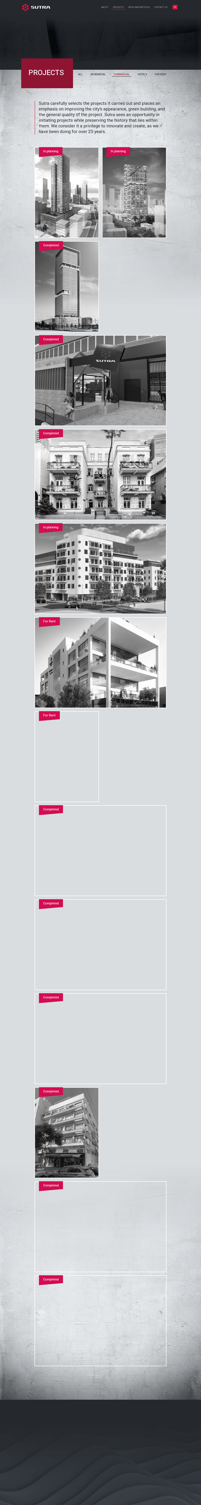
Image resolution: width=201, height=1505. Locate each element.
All (80, 74)
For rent (160, 74)
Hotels (142, 74)
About (105, 7)
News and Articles (139, 7)
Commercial (122, 74)
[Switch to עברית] (175, 7)
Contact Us (161, 7)
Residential (98, 74)
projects (46, 73)
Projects (118, 7)
